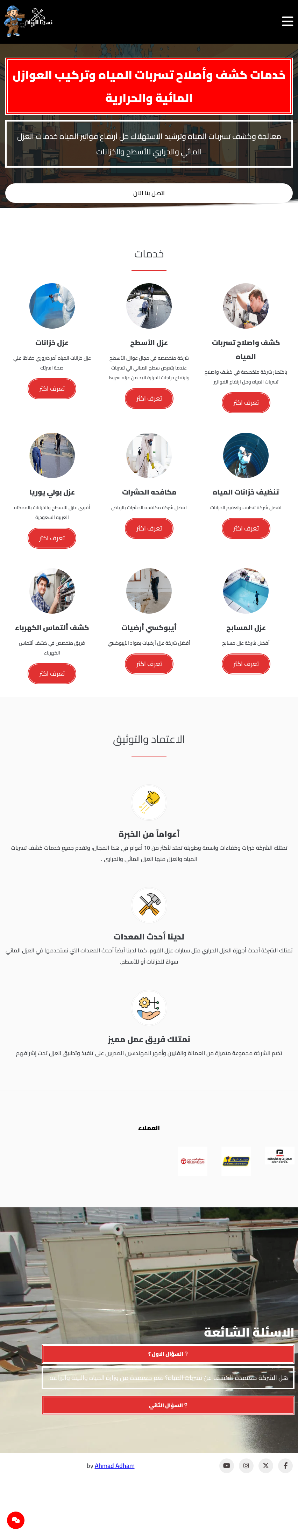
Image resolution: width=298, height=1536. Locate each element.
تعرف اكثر (246, 402)
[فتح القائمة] (288, 22)
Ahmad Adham (115, 1465)
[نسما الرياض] (28, 21)
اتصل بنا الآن (149, 193)
